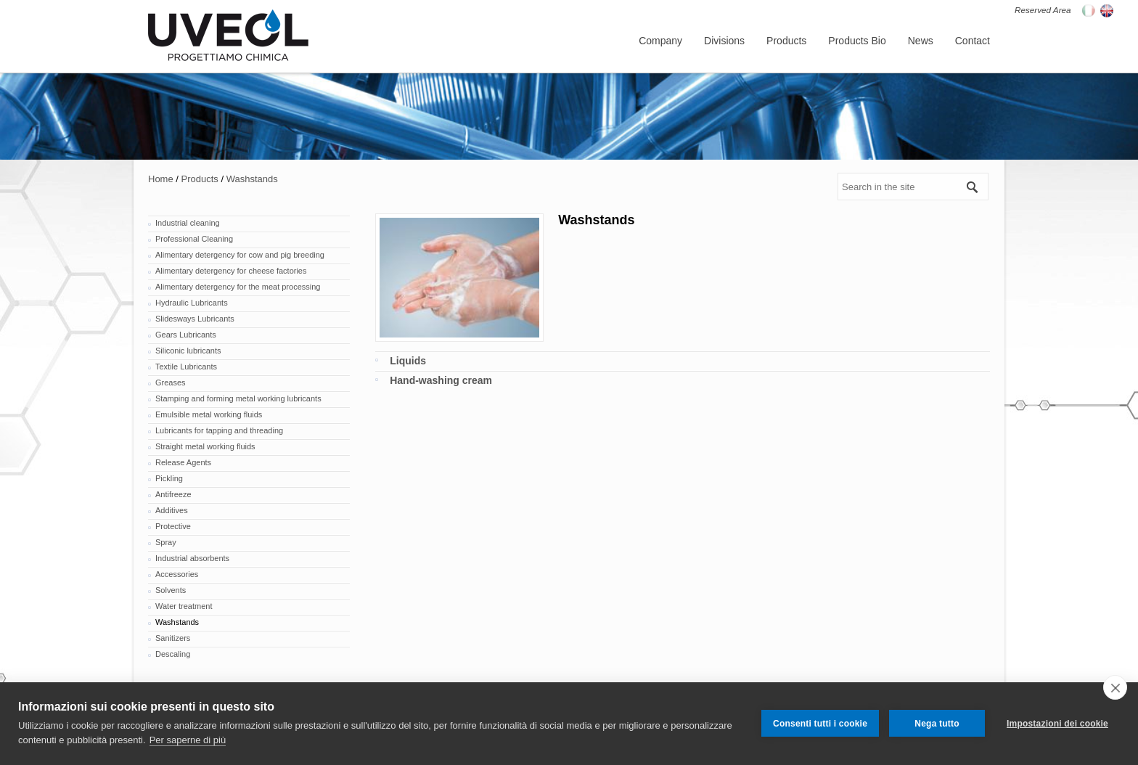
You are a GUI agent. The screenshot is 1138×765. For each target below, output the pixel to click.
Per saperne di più (188, 740)
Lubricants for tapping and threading (219, 430)
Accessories (176, 574)
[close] (1115, 687)
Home (160, 178)
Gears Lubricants (185, 334)
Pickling (169, 478)
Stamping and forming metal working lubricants (238, 398)
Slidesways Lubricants (194, 318)
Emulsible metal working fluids (208, 414)
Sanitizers (172, 638)
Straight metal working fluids (205, 446)
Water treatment (183, 606)
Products (199, 178)
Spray (165, 542)
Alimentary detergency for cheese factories (231, 270)
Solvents (170, 590)
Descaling (172, 654)
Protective (173, 526)
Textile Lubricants (186, 366)
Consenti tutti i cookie (820, 724)
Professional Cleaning (194, 238)
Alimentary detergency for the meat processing (237, 286)
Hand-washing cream (441, 380)
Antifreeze (173, 494)
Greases (170, 382)
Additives (171, 510)
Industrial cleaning (187, 222)
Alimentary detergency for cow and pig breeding (239, 254)
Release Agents (183, 462)
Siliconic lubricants (188, 350)
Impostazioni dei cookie (1057, 724)
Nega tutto (936, 724)
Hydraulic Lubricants (191, 302)
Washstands (252, 178)
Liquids (408, 361)
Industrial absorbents (192, 558)
